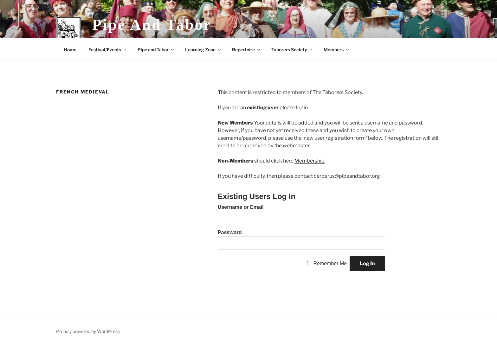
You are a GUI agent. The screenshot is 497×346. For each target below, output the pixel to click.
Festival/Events (107, 49)
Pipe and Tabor (152, 24)
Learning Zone (203, 49)
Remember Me (330, 263)
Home (70, 49)
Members (337, 49)
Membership (309, 161)
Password (230, 232)
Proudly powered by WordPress (88, 331)
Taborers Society (292, 49)
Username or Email (241, 207)
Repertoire (246, 49)
